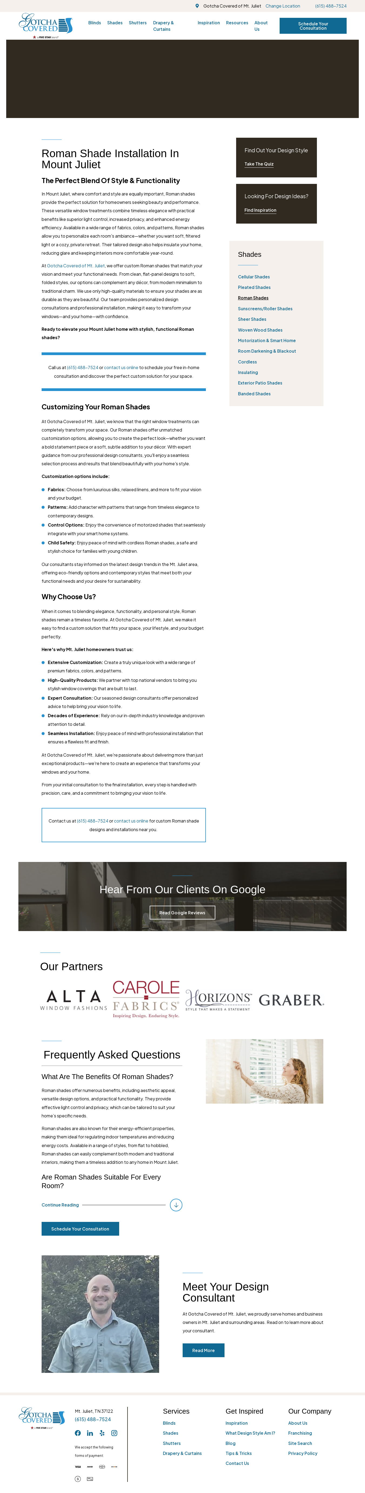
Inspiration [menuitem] (209, 22)
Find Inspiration (260, 210)
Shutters (172, 1443)
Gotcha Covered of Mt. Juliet (76, 265)
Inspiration (237, 1422)
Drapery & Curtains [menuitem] (163, 25)
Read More (212, 1350)
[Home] (45, 26)
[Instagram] (114, 1433)
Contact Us (237, 1463)
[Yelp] (102, 1433)
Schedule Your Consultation (313, 26)
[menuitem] (276, 277)
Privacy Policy (302, 1453)
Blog (231, 1443)
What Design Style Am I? (250, 1432)
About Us (297, 1422)
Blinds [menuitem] (94, 22)
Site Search (300, 1443)
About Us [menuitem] (261, 25)
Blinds (169, 1422)
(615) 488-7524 (331, 5)
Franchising (300, 1432)
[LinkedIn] (90, 1433)
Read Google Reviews (182, 912)
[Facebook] (78, 1433)
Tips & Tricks (239, 1453)
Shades (170, 1432)
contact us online (121, 367)
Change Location (283, 5)
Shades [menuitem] (115, 22)
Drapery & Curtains (182, 1453)
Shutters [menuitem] (138, 22)
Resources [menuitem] (237, 22)
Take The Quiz (259, 163)
